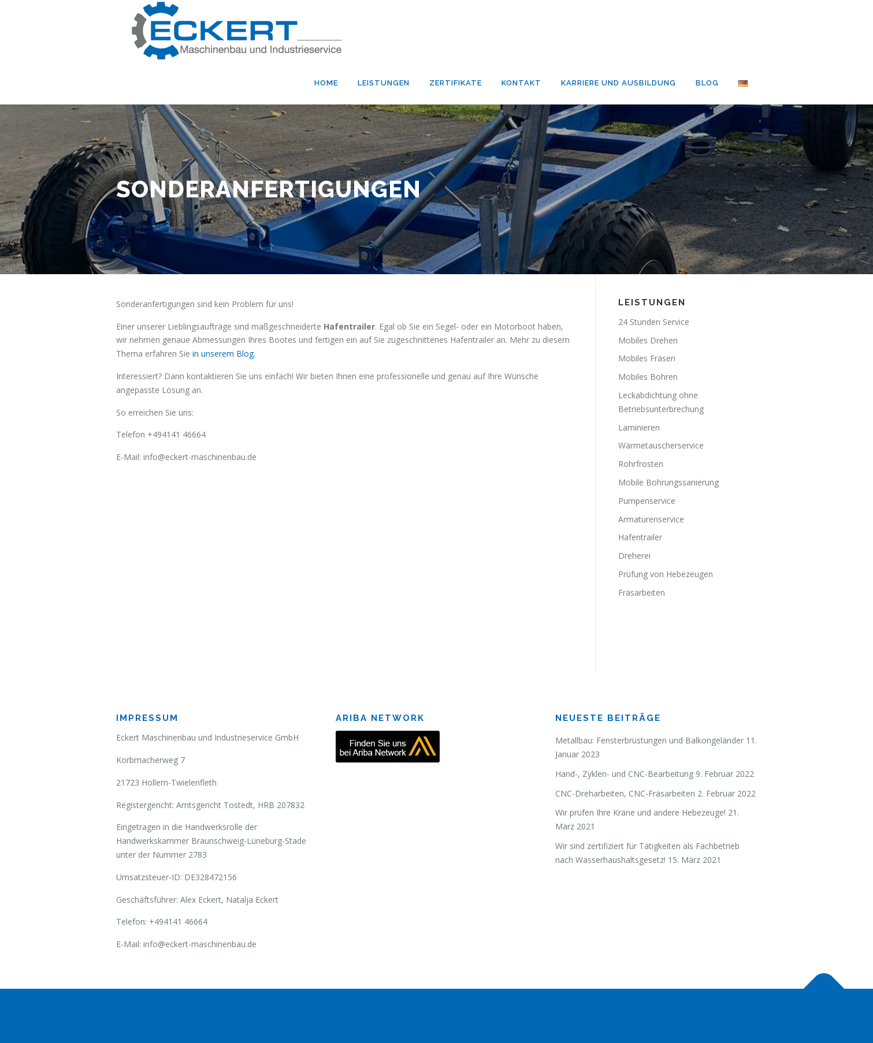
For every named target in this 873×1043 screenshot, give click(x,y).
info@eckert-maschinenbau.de (200, 944)
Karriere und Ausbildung (618, 82)
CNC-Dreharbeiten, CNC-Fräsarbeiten (625, 793)
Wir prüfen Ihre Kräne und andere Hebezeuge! (640, 812)
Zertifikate (455, 82)
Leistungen (384, 82)
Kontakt (521, 82)
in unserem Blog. (223, 353)
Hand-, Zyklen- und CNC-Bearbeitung (624, 773)
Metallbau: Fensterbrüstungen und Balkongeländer (649, 740)
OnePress (517, 1015)
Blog (707, 82)
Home (326, 82)
